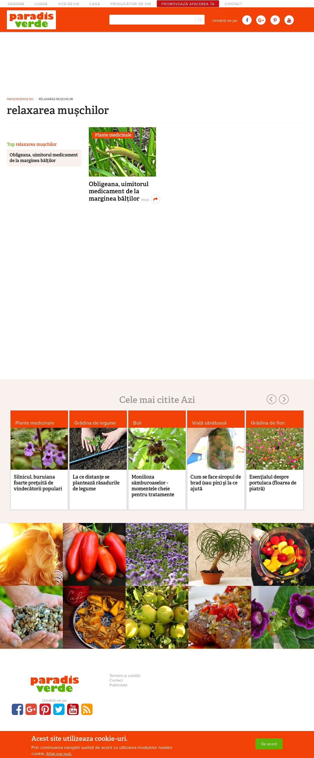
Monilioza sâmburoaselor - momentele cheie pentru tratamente (152, 486)
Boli (137, 423)
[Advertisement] (157, 62)
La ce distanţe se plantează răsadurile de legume (96, 483)
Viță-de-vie (68, 4)
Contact (233, 4)
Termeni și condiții (125, 675)
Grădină (16, 4)
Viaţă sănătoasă (209, 423)
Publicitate (118, 685)
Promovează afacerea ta (188, 4)
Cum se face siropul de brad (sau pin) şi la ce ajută (215, 483)
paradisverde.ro (20, 99)
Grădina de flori (268, 423)
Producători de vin (130, 4)
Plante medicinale (113, 135)
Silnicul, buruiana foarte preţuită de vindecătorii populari (38, 483)
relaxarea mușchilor (56, 99)
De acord (269, 744)
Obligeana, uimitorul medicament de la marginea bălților (119, 191)
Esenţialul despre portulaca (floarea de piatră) (272, 483)
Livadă (41, 4)
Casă (95, 4)
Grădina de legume (95, 423)
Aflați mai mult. (59, 753)
